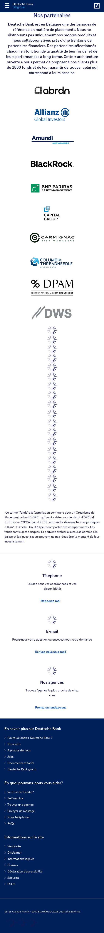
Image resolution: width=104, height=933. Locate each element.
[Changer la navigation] (7, 5)
